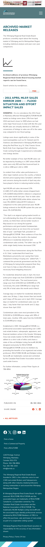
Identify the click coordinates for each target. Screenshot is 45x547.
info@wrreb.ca (8, 468)
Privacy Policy (8, 537)
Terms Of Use (20, 537)
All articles (11, 418)
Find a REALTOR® (11, 448)
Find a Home (8, 439)
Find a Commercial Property (14, 444)
